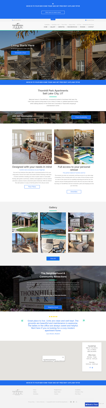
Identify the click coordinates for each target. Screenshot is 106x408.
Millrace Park (53, 298)
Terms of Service (41, 401)
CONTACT (91, 27)
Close (53, 19)
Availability (47, 24)
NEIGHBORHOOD (72, 27)
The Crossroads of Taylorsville (39, 298)
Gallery (35, 392)
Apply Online (72, 24)
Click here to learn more (53, 12)
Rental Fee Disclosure (88, 24)
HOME (45, 27)
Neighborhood (53, 307)
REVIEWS (82, 27)
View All (53, 258)
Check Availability (81, 117)
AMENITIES (61, 27)
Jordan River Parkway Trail (66, 298)
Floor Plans (64, 24)
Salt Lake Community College (52, 300)
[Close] (63, 357)
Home (34, 389)
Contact (56, 394)
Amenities (74, 191)
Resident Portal (89, 20)
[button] (53, 363)
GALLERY (52, 27)
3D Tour (79, 24)
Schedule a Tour (56, 24)
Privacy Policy (31, 401)
